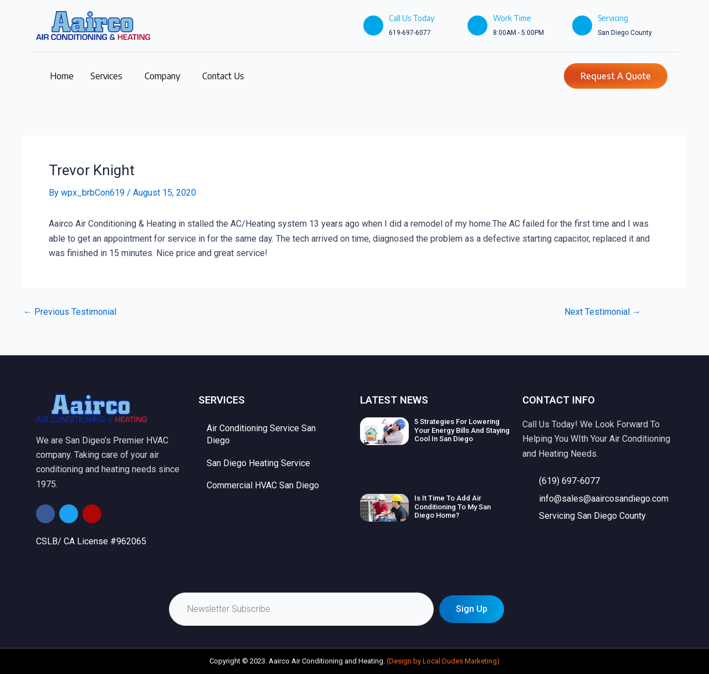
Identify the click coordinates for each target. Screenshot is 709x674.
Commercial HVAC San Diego (263, 485)
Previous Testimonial (69, 312)
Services (106, 75)
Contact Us (223, 75)
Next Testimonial (602, 312)
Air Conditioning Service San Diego (261, 434)
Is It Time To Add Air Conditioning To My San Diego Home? (452, 506)
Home (62, 75)
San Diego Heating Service (258, 463)
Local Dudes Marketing (460, 661)
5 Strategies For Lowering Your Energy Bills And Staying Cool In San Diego (462, 430)
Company (162, 75)
